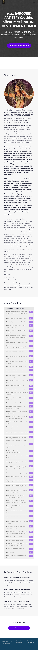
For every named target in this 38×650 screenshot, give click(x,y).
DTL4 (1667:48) (19, 552)
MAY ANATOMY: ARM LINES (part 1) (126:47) (19, 473)
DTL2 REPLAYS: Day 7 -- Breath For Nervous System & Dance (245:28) (19, 376)
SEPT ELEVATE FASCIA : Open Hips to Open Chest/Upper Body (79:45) (19, 527)
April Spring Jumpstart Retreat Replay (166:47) (19, 322)
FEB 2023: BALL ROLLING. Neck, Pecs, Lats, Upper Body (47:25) (19, 422)
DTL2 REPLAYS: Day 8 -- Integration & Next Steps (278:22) (19, 381)
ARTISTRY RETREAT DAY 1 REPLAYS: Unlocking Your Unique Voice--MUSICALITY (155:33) (19, 544)
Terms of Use (19, 641)
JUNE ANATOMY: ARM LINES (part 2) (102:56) (19, 477)
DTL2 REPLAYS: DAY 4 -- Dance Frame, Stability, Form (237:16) (19, 362)
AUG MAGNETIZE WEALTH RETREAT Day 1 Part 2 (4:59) (19, 517)
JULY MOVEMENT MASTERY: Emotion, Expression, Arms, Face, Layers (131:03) (19, 496)
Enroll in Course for (19, 45)
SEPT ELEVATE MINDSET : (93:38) (19, 537)
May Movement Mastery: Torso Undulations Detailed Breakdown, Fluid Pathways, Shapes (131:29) (19, 341)
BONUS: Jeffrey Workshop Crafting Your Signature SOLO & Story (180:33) (19, 407)
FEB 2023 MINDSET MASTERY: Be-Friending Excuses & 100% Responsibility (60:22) (19, 417)
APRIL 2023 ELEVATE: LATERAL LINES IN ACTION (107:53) (19, 456)
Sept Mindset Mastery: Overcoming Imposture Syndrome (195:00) (19, 393)
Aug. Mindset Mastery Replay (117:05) (19, 386)
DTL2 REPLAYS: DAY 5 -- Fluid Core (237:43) (19, 367)
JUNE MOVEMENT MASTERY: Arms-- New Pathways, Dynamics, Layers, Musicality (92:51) (19, 486)
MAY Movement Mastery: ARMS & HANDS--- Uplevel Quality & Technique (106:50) (19, 462)
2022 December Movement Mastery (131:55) (19, 403)
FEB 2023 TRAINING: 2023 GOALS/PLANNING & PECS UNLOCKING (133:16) (19, 412)
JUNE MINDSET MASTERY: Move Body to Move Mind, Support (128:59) (19, 481)
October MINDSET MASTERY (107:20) (19, 540)
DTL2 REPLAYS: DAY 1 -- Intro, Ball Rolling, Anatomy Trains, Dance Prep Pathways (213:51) (19, 346)
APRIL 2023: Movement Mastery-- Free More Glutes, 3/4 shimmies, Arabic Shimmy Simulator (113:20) (19, 445)
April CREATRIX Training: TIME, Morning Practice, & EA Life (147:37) (19, 326)
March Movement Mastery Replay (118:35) (19, 318)
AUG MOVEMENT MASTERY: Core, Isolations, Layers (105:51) (19, 506)
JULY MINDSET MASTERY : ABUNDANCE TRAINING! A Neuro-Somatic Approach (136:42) (19, 501)
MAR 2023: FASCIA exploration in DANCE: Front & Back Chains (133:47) (19, 433)
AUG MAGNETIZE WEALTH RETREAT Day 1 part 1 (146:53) (19, 511)
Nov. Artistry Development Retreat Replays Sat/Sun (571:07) (19, 398)
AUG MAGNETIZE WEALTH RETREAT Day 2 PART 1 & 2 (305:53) (19, 522)
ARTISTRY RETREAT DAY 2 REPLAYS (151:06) (19, 549)
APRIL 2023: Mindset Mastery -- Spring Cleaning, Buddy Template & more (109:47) (19, 451)
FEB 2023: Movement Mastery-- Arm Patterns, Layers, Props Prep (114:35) (19, 427)
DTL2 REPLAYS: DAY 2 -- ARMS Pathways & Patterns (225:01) (19, 352)
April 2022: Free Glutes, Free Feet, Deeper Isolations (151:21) (19, 331)
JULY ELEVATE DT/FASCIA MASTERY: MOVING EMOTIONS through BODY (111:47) (19, 491)
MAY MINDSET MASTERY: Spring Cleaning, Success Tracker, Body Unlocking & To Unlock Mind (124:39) (19, 467)
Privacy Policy (19, 642)
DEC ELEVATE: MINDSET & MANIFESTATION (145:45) (19, 556)
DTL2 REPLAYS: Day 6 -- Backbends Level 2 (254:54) (19, 371)
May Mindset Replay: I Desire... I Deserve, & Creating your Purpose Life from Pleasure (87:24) (19, 336)
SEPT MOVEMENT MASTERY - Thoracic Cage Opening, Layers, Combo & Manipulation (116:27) (19, 532)
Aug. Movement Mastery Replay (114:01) (19, 389)
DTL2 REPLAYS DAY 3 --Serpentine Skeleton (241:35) (19, 357)
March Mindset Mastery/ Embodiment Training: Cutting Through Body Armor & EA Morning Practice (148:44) (19, 313)
